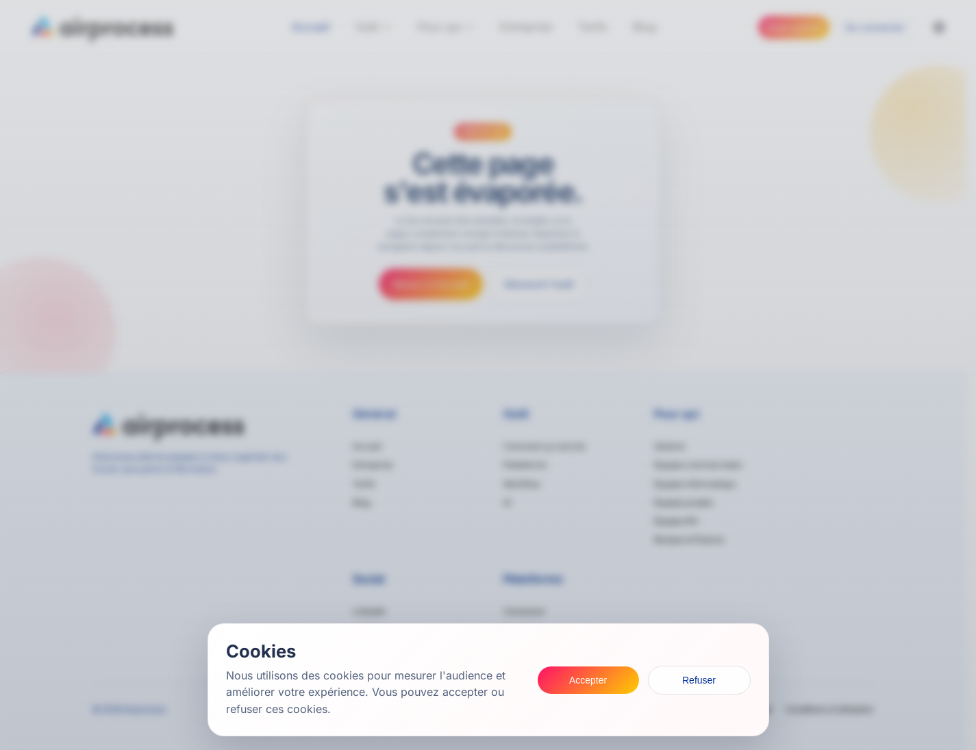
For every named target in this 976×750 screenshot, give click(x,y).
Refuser (699, 680)
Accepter (588, 680)
